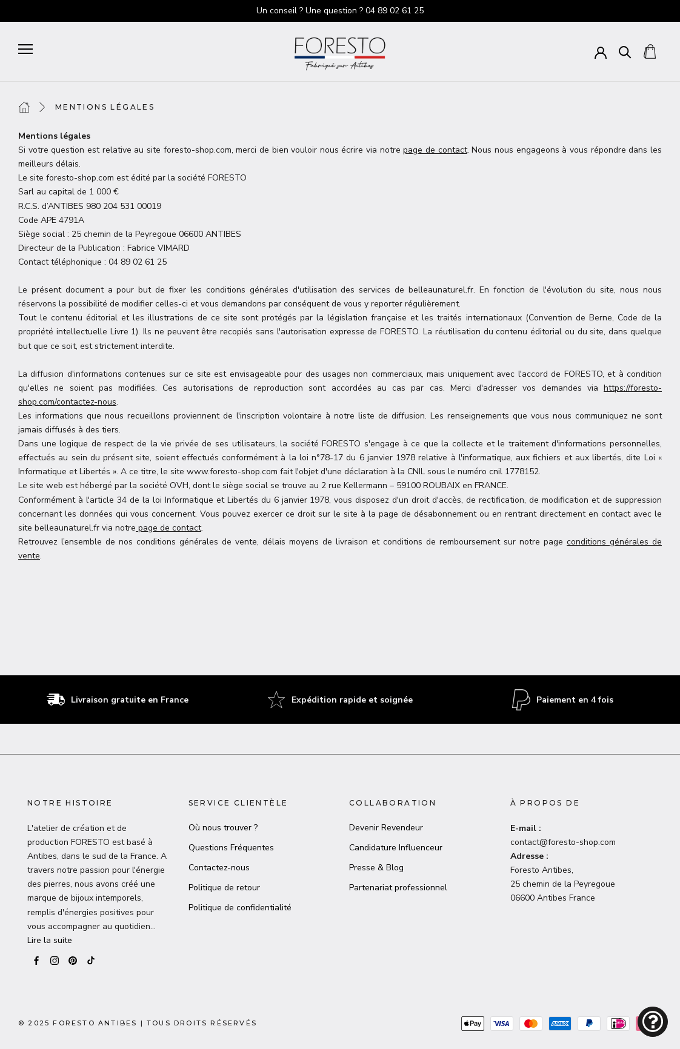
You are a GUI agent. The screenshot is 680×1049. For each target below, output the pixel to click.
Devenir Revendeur (386, 827)
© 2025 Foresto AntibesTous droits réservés (137, 1023)
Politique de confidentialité (240, 907)
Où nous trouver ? (223, 827)
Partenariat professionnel (398, 887)
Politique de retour (224, 887)
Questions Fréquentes (231, 847)
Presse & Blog (376, 867)
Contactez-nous (219, 867)
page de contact (435, 150)
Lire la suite (49, 940)
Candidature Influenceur (395, 847)
